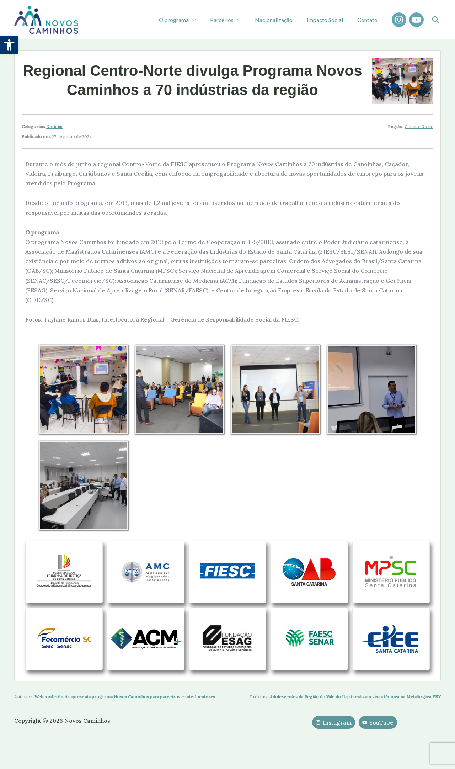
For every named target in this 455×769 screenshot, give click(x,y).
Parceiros (231, 19)
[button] (9, 45)
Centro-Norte (419, 126)
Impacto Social (329, 19)
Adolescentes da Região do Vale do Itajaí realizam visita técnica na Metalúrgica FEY (355, 713)
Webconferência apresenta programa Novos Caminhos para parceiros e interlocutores (124, 713)
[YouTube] (416, 19)
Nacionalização (281, 19)
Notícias (54, 126)
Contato (369, 19)
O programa (187, 19)
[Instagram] (399, 19)
